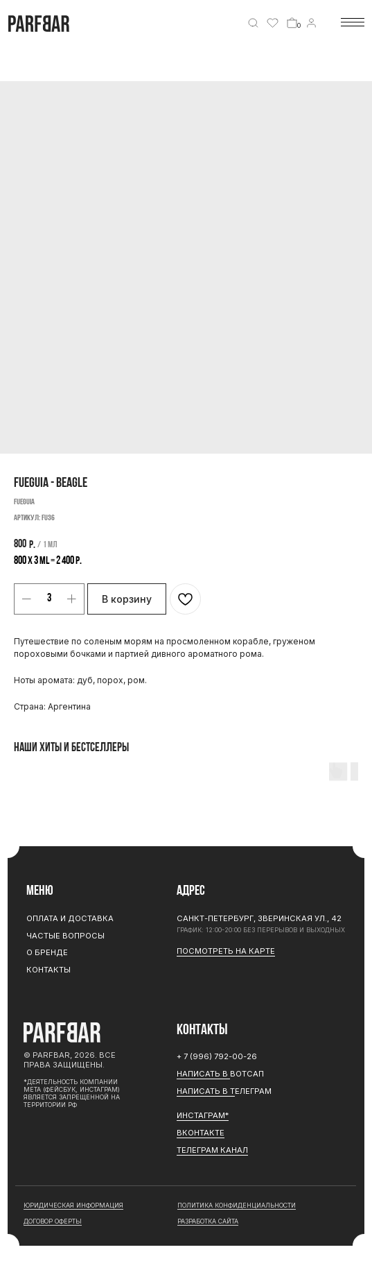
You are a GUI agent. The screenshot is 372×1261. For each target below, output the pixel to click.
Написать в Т (206, 1091)
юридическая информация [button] (73, 1205)
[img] (253, 23)
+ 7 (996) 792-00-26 (217, 1056)
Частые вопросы (65, 936)
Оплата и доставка (70, 918)
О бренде (47, 952)
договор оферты (53, 1221)
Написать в (203, 1074)
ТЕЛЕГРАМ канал (212, 1150)
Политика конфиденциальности (236, 1205)
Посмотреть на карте (226, 951)
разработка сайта (207, 1221)
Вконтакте (200, 1133)
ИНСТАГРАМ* (203, 1115)
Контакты (48, 970)
